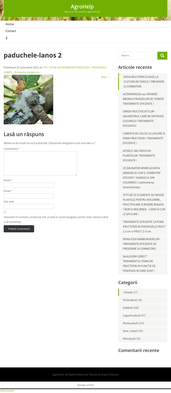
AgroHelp (82, 6)
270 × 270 (48, 67)
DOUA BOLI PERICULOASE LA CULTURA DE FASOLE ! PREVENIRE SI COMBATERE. (143, 81)
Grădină (127, 308)
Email (8, 195)
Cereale (128, 292)
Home (10, 24)
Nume (8, 185)
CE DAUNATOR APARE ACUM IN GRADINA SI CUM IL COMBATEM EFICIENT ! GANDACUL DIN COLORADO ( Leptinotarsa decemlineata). (141, 177)
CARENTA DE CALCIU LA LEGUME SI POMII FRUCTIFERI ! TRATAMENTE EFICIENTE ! (144, 138)
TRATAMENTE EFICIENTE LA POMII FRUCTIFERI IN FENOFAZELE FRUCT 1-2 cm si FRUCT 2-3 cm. (144, 226)
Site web (9, 206)
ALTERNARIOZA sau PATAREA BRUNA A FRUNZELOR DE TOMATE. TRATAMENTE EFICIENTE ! (143, 99)
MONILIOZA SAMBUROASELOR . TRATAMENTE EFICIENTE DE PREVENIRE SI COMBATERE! (142, 244)
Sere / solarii (130, 331)
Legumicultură (131, 315)
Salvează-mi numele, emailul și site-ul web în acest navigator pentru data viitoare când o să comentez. (56, 223)
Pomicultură (130, 323)
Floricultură (130, 300)
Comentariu (12, 149)
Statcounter (7, 390)
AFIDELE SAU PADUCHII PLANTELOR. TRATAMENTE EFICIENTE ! (139, 155)
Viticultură (129, 339)
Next (105, 77)
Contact (11, 31)
